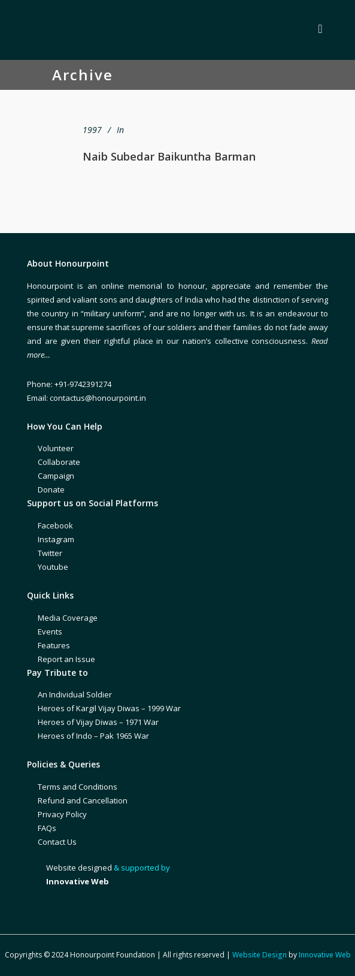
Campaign (56, 475)
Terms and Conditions (77, 786)
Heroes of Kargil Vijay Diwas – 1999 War (109, 708)
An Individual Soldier (75, 694)
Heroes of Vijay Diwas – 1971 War (98, 722)
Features (54, 645)
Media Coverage (68, 617)
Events (50, 631)
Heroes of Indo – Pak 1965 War (93, 735)
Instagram (56, 539)
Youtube (53, 566)
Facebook (55, 525)
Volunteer (56, 448)
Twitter (50, 553)
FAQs (47, 828)
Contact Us (57, 841)
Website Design (259, 955)
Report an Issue (66, 659)
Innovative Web (325, 955)
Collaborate (59, 462)
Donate (51, 489)
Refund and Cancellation (83, 800)
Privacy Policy (62, 814)
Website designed (79, 867)
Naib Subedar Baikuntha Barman (169, 156)
